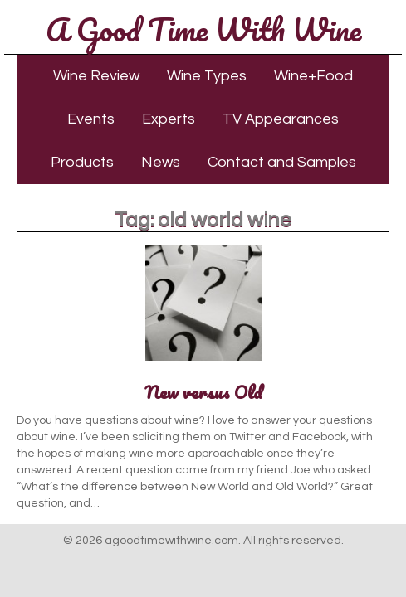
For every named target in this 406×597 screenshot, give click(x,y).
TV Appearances (281, 119)
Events (91, 119)
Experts (168, 119)
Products (82, 162)
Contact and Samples (282, 162)
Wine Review (96, 76)
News (160, 162)
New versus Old (203, 391)
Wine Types (207, 76)
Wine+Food (313, 76)
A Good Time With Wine (203, 29)
